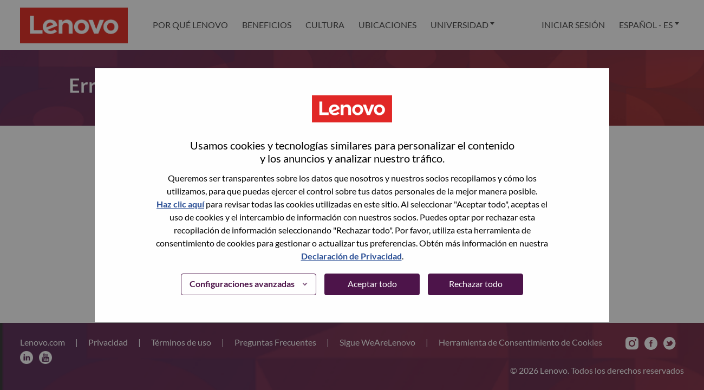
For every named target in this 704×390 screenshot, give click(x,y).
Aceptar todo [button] (372, 283)
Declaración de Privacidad (351, 256)
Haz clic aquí (180, 204)
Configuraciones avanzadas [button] (242, 283)
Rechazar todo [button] (476, 283)
